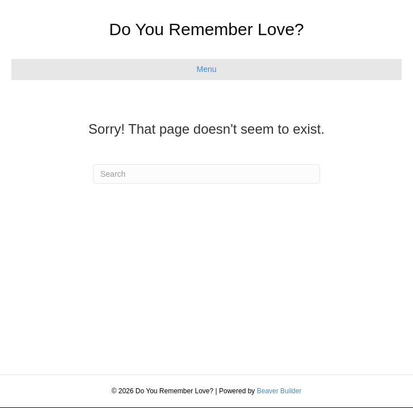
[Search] (206, 174)
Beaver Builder (279, 391)
